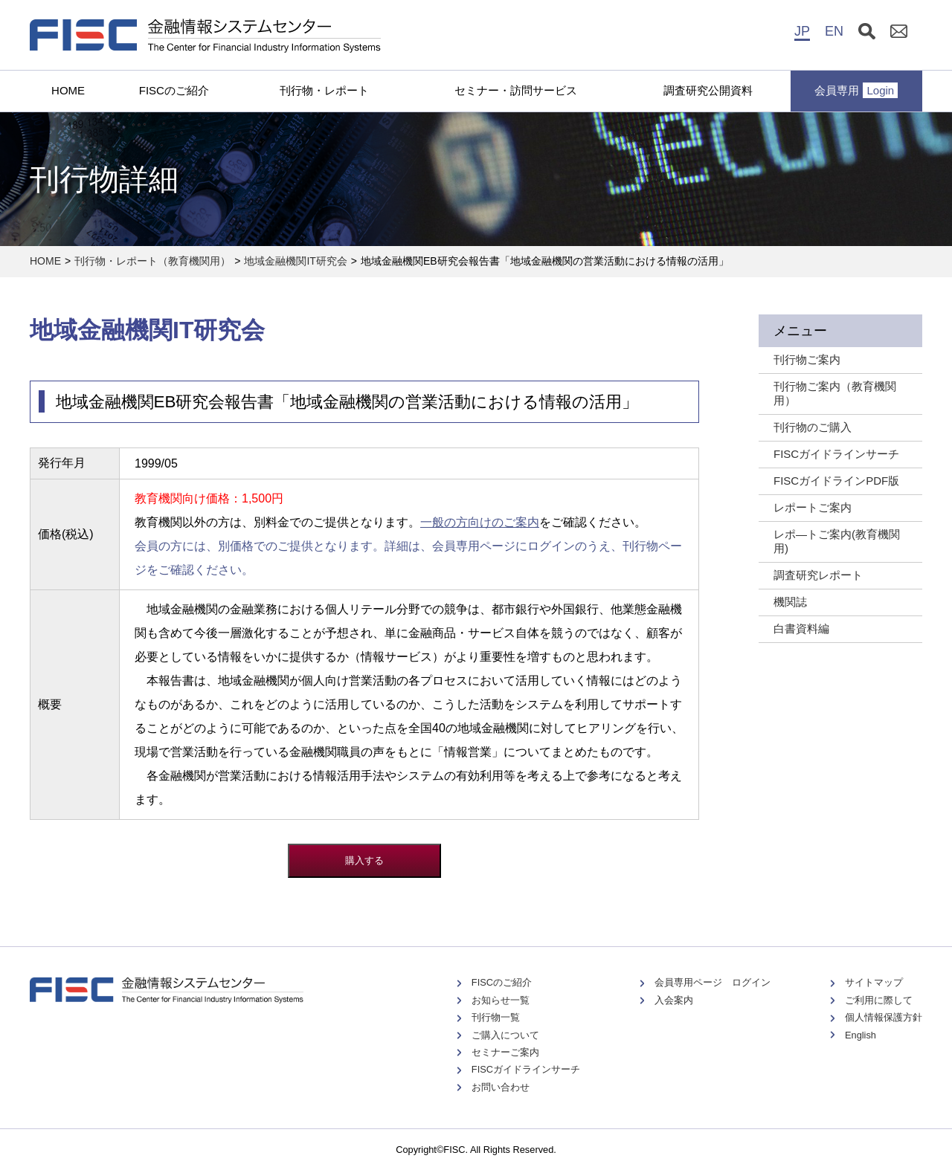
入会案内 (673, 1000)
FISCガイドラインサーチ (526, 1069)
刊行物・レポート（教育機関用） (152, 261)
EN (834, 31)
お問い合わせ (501, 1087)
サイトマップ (874, 982)
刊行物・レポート (324, 90)
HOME (68, 90)
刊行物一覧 (496, 1017)
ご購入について (505, 1035)
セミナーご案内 (505, 1052)
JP (802, 31)
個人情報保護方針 (883, 1017)
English (860, 1035)
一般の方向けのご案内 (479, 522)
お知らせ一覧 (501, 1000)
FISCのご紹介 (174, 90)
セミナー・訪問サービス (515, 90)
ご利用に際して (879, 1000)
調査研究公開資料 (708, 90)
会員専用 (856, 90)
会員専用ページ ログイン (712, 982)
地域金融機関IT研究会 (295, 261)
